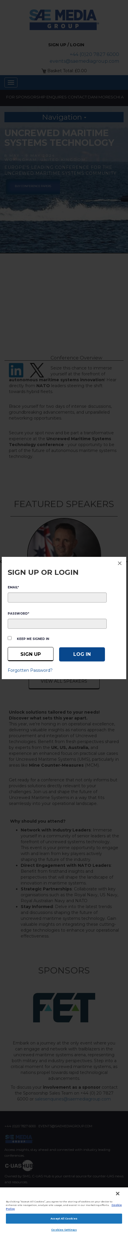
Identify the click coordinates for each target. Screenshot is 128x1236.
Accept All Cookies (64, 1218)
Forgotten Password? (30, 670)
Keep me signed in (33, 639)
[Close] (117, 1193)
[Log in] (82, 654)
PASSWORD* (18, 613)
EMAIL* (13, 587)
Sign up (30, 654)
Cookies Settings (64, 1229)
